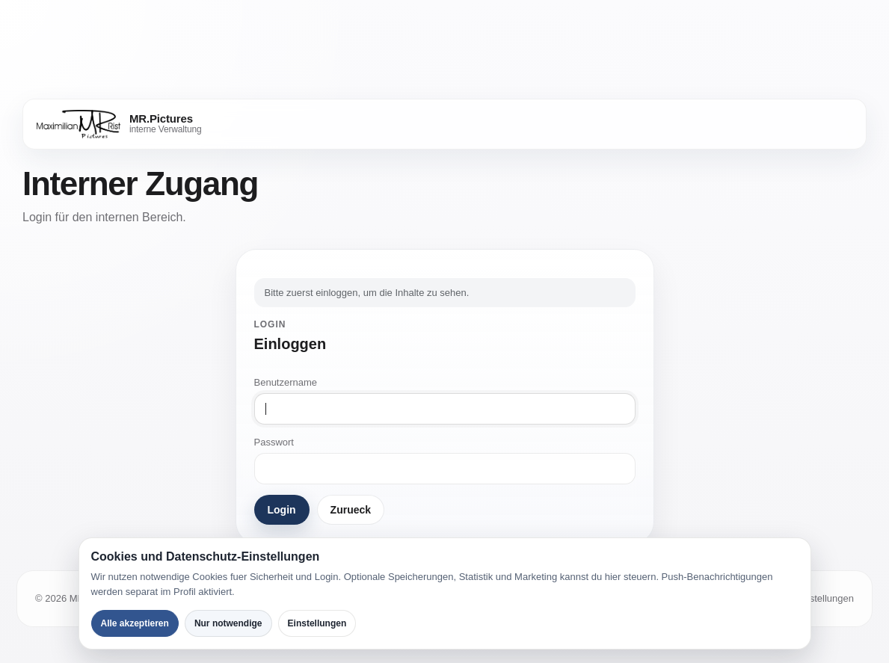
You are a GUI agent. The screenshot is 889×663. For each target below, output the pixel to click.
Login (282, 510)
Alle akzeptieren (135, 623)
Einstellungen (317, 623)
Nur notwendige (228, 623)
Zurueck (350, 510)
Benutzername (286, 382)
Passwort (274, 442)
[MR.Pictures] (119, 124)
